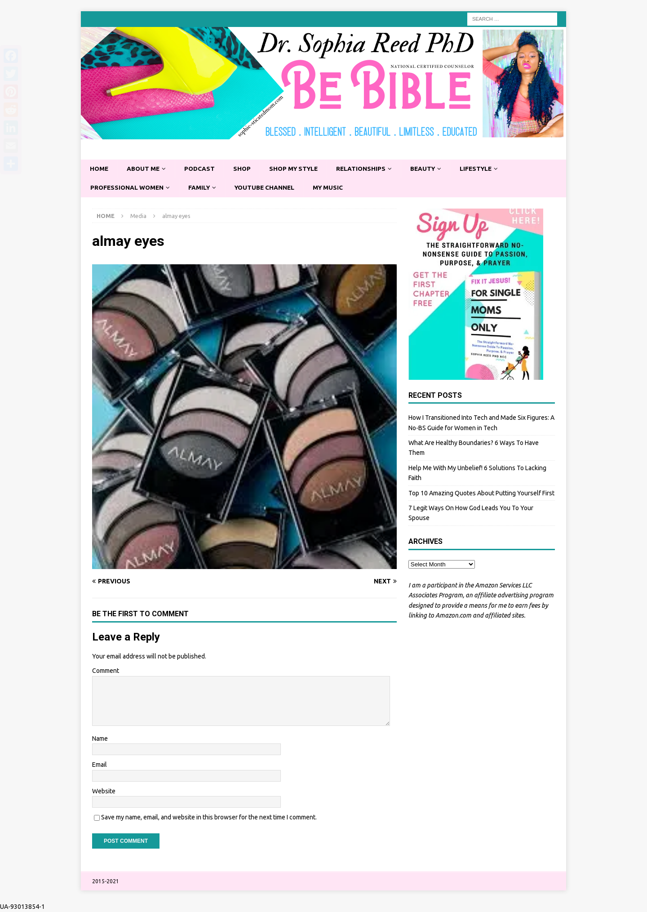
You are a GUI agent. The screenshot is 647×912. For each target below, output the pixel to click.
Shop (245, 169)
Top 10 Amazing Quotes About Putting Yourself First (481, 493)
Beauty (430, 169)
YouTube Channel (269, 187)
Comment (105, 671)
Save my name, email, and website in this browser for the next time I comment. (209, 817)
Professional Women (128, 187)
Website (103, 791)
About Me (145, 169)
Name (100, 739)
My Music (334, 187)
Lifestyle (485, 169)
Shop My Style (298, 169)
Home (99, 169)
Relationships (367, 169)
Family (202, 187)
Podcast (201, 169)
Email (99, 765)
